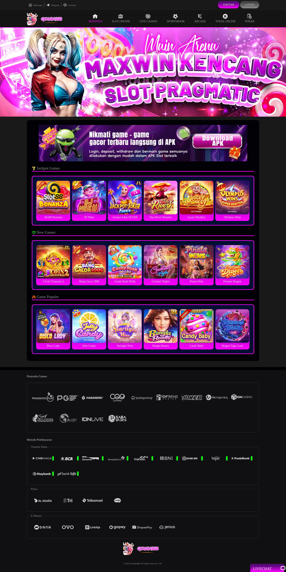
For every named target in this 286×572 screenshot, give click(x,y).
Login (249, 4)
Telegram (52, 5)
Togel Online (225, 18)
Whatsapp (35, 5)
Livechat (69, 5)
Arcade (200, 18)
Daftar (228, 4)
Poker (249, 18)
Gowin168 (135, 563)
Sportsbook (176, 18)
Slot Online (121, 18)
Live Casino (148, 18)
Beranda (95, 18)
